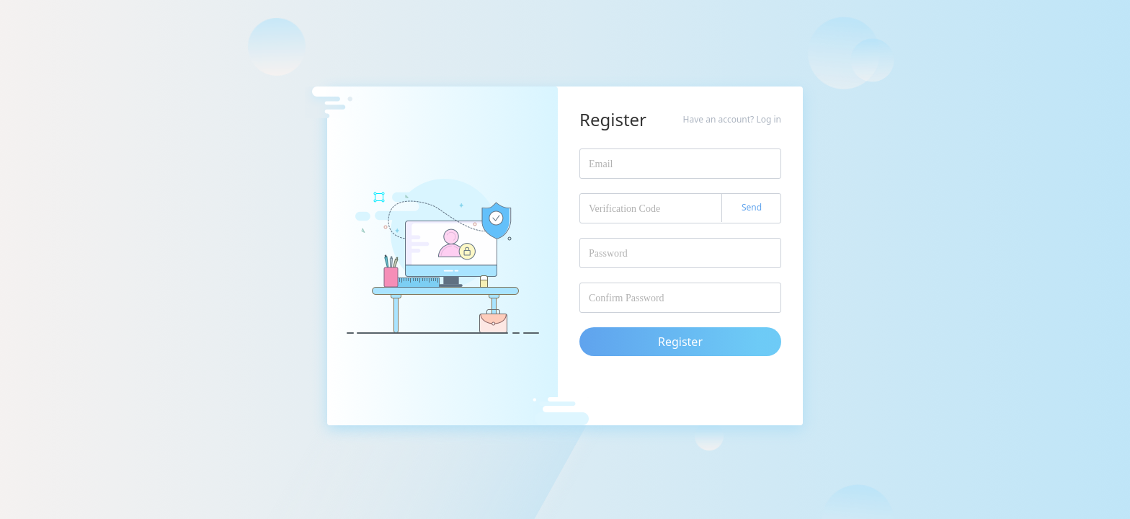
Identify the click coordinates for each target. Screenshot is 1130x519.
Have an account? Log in (732, 119)
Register (680, 342)
